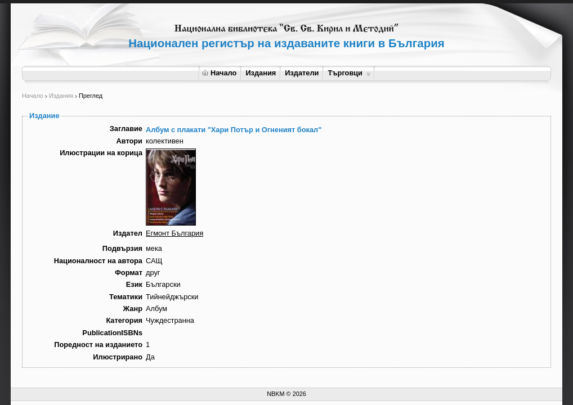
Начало (219, 73)
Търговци (349, 73)
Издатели (302, 73)
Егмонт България (174, 233)
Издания (260, 73)
